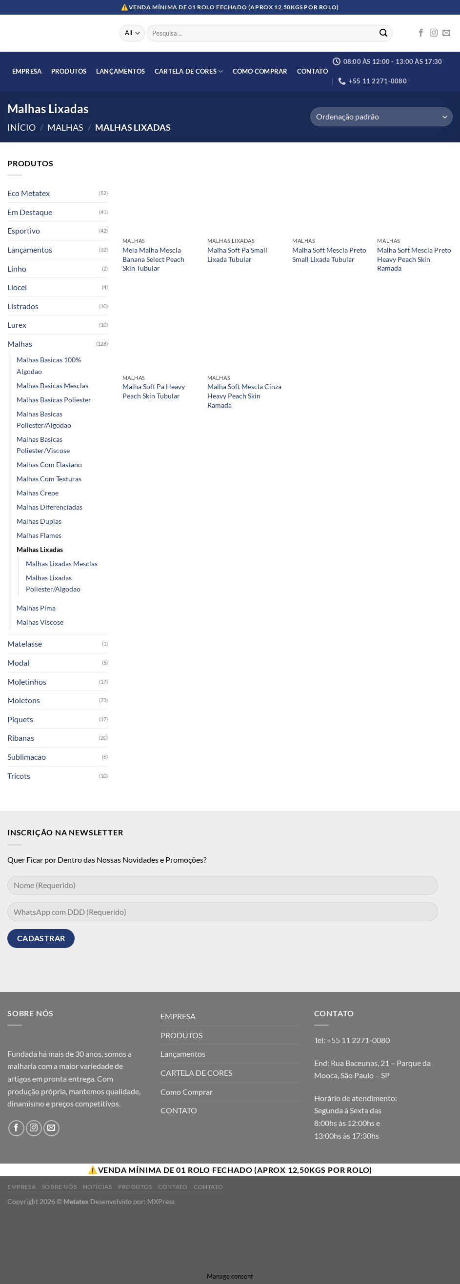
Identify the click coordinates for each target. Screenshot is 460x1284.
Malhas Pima (36, 608)
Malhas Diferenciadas (49, 507)
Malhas (65, 127)
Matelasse (24, 644)
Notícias (97, 1186)
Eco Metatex (28, 193)
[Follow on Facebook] (421, 33)
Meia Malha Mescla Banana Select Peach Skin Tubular (153, 259)
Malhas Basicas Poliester (54, 399)
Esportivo (23, 231)
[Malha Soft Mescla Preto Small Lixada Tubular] (330, 195)
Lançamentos (120, 71)
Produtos (135, 1186)
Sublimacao (26, 756)
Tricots (18, 775)
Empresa (21, 1186)
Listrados (23, 306)
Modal (18, 662)
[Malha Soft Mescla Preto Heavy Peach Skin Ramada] (415, 195)
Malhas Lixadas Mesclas (62, 563)
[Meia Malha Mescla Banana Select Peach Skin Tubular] (160, 195)
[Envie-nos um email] (446, 33)
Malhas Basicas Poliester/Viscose (43, 444)
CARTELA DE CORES (189, 71)
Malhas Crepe (38, 493)
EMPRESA (27, 71)
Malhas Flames (39, 535)
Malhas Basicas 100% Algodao (49, 365)
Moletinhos (26, 681)
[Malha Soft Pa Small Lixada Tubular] (245, 195)
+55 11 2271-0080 (358, 1040)
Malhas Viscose (40, 622)
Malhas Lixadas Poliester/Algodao (53, 583)
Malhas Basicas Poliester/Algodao (44, 419)
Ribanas (20, 738)
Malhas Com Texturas (49, 478)
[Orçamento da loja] (381, 116)
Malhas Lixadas (40, 549)
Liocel (17, 287)
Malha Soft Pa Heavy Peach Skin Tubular (153, 391)
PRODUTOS (69, 71)
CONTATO (312, 71)
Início (21, 127)
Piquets (20, 719)
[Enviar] (383, 33)
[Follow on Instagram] (434, 33)
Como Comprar (260, 71)
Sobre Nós (59, 1186)
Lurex (16, 325)
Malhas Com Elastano (49, 464)
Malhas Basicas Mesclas (52, 385)
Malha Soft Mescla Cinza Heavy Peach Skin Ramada (244, 395)
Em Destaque (29, 212)
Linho (16, 268)
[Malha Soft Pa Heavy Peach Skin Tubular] (160, 332)
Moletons (23, 700)
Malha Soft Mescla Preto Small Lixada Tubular (329, 254)
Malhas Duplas (39, 521)
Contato (172, 1186)
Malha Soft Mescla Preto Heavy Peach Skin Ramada (414, 259)
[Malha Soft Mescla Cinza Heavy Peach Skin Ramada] (245, 332)
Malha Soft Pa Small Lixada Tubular (237, 254)
